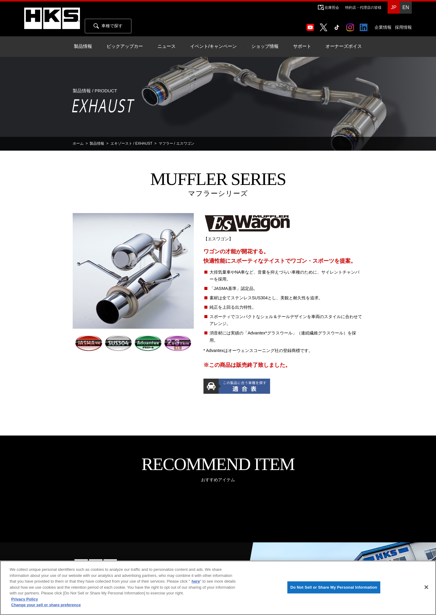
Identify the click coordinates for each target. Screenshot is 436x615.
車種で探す (108, 26)
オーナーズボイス (343, 46)
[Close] (426, 587)
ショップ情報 (265, 46)
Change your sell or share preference (46, 605)
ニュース (166, 46)
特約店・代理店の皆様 (363, 7)
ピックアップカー (125, 46)
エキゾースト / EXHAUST (131, 143)
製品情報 (83, 46)
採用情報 (403, 27)
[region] (218, 588)
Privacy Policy (24, 599)
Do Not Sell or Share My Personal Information (333, 587)
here (196, 581)
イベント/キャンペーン (213, 46)
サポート (302, 46)
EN (405, 7)
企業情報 (383, 27)
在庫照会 (332, 7)
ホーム (78, 143)
